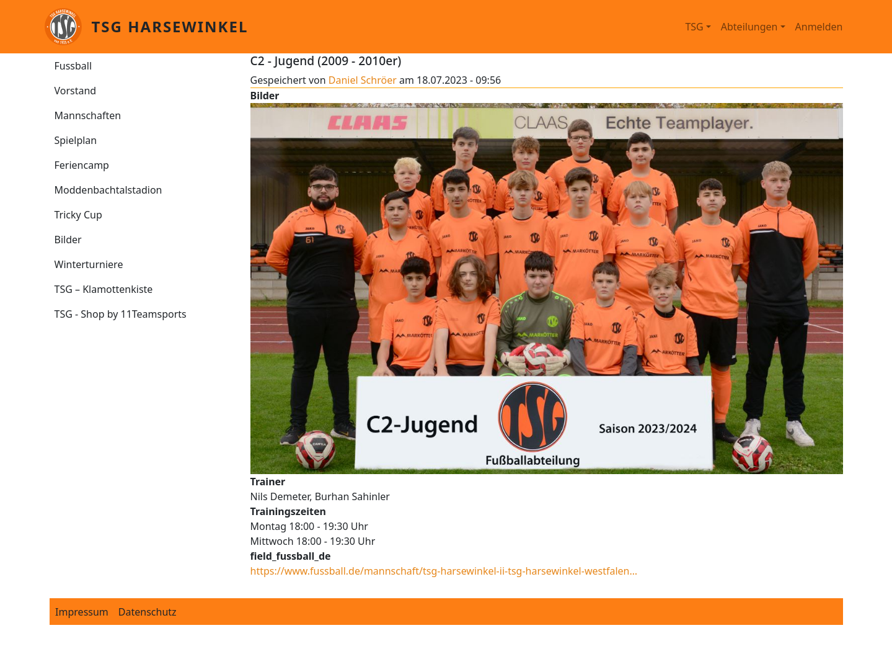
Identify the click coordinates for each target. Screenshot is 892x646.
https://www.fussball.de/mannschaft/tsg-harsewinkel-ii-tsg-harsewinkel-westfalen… (444, 571)
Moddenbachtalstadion (108, 190)
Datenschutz (147, 612)
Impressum (81, 612)
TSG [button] (694, 27)
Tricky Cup (78, 215)
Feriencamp (82, 165)
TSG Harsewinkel (170, 26)
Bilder (68, 239)
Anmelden (819, 27)
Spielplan (76, 140)
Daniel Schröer (363, 80)
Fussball (73, 66)
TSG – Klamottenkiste (104, 289)
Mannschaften (88, 115)
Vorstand (76, 90)
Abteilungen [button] (749, 27)
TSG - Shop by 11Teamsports (121, 314)
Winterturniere (89, 264)
